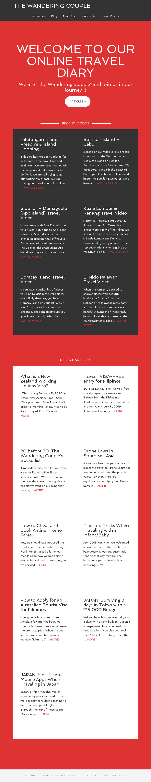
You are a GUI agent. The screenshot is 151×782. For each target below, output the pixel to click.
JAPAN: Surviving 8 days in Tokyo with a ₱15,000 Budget (104, 604)
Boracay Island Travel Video (42, 279)
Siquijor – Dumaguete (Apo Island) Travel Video (43, 213)
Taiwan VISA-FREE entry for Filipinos (103, 379)
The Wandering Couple (52, 6)
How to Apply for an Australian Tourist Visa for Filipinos (43, 604)
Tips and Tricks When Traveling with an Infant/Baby (106, 530)
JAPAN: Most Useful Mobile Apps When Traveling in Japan (41, 679)
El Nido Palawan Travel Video (100, 279)
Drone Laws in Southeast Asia (98, 453)
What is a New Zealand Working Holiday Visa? (38, 381)
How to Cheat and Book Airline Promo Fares (41, 530)
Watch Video (34, 187)
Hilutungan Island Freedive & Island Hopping (39, 144)
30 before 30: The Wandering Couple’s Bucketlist (41, 455)
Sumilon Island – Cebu (101, 142)
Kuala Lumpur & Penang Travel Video (105, 211)
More (24, 415)
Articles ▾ (78, 101)
